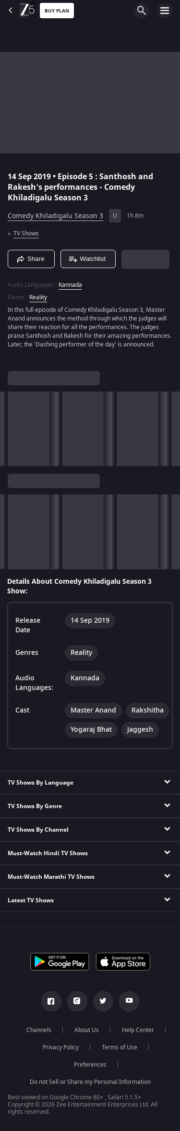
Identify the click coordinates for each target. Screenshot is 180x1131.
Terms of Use (119, 1047)
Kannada (70, 285)
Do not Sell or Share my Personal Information (90, 1082)
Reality (38, 297)
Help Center (138, 1030)
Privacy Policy (61, 1047)
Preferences (90, 1064)
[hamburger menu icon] (164, 10)
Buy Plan (57, 10)
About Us (86, 1030)
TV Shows (26, 233)
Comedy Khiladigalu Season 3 (55, 216)
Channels (38, 1030)
